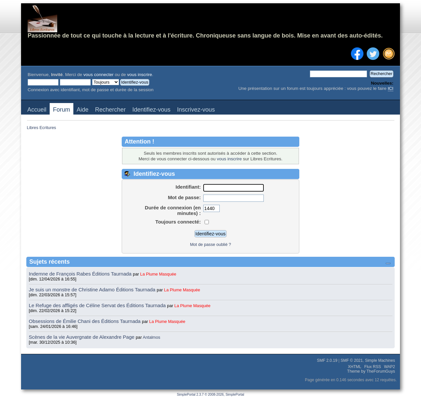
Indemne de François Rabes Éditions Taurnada (81, 274)
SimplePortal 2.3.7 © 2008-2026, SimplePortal (210, 394)
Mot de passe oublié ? (210, 244)
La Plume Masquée (158, 274)
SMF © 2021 (351, 360)
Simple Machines (380, 360)
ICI (390, 88)
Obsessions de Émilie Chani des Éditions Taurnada (85, 321)
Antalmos (151, 337)
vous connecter (99, 74)
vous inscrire (139, 74)
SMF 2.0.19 (327, 360)
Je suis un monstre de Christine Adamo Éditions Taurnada (93, 289)
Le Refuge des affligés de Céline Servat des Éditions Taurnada (98, 305)
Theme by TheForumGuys (371, 371)
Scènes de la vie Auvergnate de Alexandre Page (82, 337)
